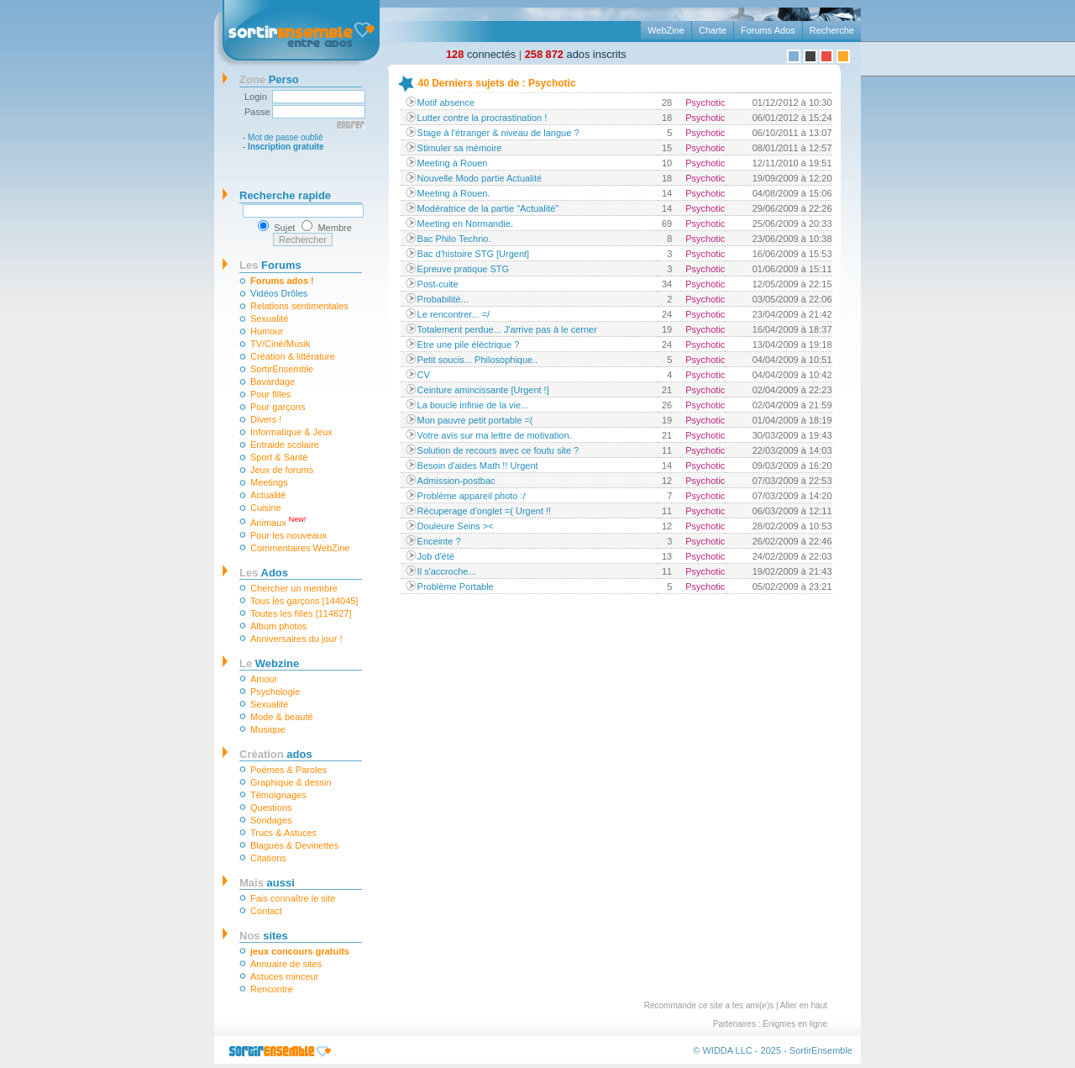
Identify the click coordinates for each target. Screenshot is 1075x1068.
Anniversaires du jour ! (296, 639)
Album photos (278, 626)
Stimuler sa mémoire (459, 148)
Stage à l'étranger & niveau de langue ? (498, 133)
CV (423, 375)
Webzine (269, 663)
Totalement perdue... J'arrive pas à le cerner (507, 329)
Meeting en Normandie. (465, 223)
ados (275, 754)
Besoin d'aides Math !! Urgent (477, 465)
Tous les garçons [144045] (304, 601)
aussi (267, 882)
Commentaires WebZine (299, 548)
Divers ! (265, 419)
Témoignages (278, 795)
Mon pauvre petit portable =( (475, 420)
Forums (270, 265)
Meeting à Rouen (452, 163)
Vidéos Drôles (278, 293)
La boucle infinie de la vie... (473, 405)
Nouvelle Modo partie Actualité (480, 178)
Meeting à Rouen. (453, 193)
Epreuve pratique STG (463, 269)
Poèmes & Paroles (288, 770)
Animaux (278, 521)
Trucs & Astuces (283, 833)
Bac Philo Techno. (454, 239)
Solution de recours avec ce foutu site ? (498, 450)
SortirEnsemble (281, 369)
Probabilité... (443, 299)
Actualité (268, 495)
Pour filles (270, 394)
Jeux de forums (281, 470)
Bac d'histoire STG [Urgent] (473, 254)
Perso (269, 79)
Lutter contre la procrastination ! (482, 118)
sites (263, 935)
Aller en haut (803, 1005)
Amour (263, 679)
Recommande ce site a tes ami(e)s (709, 1005)
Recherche (832, 30)
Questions (271, 807)
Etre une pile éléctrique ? (468, 344)
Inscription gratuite (286, 146)
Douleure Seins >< (455, 526)
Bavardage (272, 381)
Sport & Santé (279, 457)
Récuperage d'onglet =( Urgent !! (484, 511)
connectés (481, 54)
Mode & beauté (281, 717)
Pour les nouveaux (288, 535)
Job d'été (435, 556)
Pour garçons (277, 407)
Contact (266, 911)
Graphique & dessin (291, 782)
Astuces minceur (284, 976)
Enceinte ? (439, 541)
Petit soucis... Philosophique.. (477, 360)
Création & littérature (292, 356)
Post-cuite (438, 284)
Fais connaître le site (293, 898)
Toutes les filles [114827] (300, 613)
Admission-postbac (456, 481)
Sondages (271, 820)
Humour (266, 331)
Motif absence (446, 102)
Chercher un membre (294, 588)
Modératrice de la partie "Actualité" (488, 208)
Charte (712, 30)
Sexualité (269, 318)
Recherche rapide (285, 195)
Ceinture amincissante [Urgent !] (483, 390)
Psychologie (275, 692)
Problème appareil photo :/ (471, 496)
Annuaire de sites (286, 964)
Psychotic (705, 102)
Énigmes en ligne (795, 1024)
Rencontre (271, 989)
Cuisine (265, 507)
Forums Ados (768, 30)
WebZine (666, 30)
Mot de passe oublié (285, 137)
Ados (263, 572)
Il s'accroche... (446, 571)
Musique (268, 729)
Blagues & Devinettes (294, 845)
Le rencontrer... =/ (453, 314)
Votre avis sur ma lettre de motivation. (494, 435)
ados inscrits (576, 54)
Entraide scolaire (284, 444)
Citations (268, 858)
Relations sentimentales (299, 306)
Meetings (269, 482)
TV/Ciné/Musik (280, 344)
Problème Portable (455, 586)
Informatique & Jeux (291, 432)
